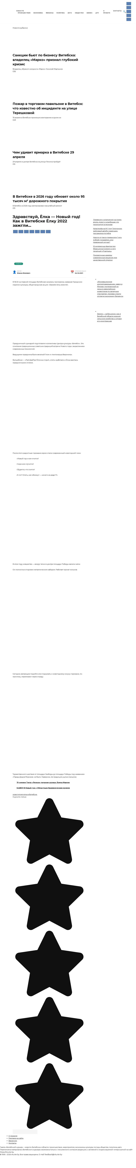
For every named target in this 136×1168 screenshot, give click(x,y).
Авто (70, 13)
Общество (79, 13)
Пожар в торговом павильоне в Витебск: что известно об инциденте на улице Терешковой (48, 108)
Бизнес (89, 13)
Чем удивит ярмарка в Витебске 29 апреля (43, 154)
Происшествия (24, 13)
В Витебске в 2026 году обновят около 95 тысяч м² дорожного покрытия (49, 199)
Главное (19, 263)
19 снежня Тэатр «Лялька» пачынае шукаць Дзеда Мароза (43, 782)
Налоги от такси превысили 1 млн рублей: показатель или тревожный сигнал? (107, 240)
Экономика (38, 13)
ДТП (97, 13)
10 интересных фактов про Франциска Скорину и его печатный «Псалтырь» (104, 248)
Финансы (49, 13)
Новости (20, 11)
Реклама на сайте (16, 1138)
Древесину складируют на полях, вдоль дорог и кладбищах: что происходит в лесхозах (107, 222)
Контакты (117, 11)
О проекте (13, 1136)
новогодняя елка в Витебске (25, 795)
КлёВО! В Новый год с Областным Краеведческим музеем (43, 788)
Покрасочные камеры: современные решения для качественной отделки (105, 257)
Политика (60, 13)
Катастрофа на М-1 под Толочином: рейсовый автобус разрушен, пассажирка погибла (107, 231)
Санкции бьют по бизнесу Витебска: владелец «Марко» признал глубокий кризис (45, 59)
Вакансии (13, 1141)
